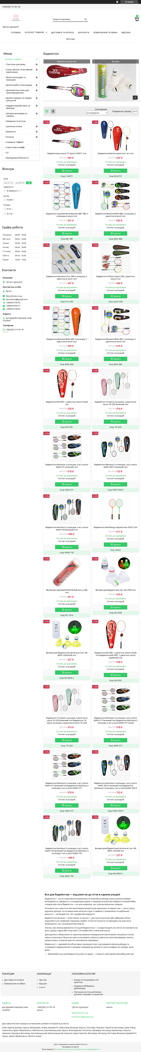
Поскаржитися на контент (66, 1049)
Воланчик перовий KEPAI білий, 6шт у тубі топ (66, 591)
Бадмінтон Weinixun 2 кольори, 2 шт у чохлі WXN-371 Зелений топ (66, 465)
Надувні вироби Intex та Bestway (18, 106)
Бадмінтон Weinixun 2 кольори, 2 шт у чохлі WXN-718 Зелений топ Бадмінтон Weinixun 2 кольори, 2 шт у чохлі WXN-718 (67, 850)
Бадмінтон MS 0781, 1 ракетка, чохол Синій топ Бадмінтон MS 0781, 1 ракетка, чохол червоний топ (115, 655)
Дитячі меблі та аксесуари (19, 85)
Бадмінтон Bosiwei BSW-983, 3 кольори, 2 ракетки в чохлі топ (115, 340)
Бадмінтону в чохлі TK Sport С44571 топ (66, 153)
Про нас (70, 39)
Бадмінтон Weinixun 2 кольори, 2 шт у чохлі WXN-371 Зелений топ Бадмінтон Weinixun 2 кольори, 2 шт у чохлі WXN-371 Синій (115, 720)
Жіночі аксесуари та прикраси (16, 78)
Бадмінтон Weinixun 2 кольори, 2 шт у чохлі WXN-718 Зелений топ (66, 528)
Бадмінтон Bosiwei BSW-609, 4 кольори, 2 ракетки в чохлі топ (67, 340)
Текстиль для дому (15, 64)
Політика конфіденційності (89, 1049)
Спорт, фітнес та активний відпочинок (19, 70)
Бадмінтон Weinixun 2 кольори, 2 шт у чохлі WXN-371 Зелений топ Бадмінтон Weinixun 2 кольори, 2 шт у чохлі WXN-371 (67, 785)
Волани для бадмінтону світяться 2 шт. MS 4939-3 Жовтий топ (66, 654)
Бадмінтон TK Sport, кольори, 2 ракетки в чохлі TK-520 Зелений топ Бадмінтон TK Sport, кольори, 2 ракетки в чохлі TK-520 (66, 720)
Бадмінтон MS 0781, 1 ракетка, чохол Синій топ (67, 403)
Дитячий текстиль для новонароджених (17, 91)
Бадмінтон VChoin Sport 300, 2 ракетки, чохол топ (115, 277)
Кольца (10, 137)
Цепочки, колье (14, 126)
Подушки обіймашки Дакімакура (84, 987)
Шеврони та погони (16, 121)
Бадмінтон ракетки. (67, 61)
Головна (16, 32)
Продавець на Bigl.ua (70, 1047)
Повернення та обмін (105, 32)
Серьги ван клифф (15, 147)
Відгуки (125, 32)
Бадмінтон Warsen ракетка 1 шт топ (115, 153)
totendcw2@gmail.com (17, 299)
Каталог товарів (34, 32)
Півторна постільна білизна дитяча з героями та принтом (88, 993)
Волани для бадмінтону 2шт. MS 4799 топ (116, 590)
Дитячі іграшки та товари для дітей (19, 99)
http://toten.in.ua (14, 296)
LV (7, 152)
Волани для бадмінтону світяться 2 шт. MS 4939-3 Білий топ (115, 849)
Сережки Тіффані (14, 142)
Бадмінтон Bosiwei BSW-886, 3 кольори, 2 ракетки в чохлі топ (115, 214)
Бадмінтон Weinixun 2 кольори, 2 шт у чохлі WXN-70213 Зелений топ (115, 465)
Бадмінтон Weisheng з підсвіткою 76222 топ (115, 527)
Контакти (83, 32)
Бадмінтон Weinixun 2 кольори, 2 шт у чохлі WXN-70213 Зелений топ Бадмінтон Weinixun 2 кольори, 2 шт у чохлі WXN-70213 (115, 785)
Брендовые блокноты (17, 158)
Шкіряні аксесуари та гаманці (16, 114)
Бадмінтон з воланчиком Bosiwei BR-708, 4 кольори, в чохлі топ (67, 214)
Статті (42, 987)
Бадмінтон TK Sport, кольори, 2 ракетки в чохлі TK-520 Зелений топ (115, 403)
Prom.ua (84, 1044)
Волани (115, 61)
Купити (68, 171)
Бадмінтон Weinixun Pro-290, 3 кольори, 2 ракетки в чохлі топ (66, 277)
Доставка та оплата (62, 32)
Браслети (11, 131)
